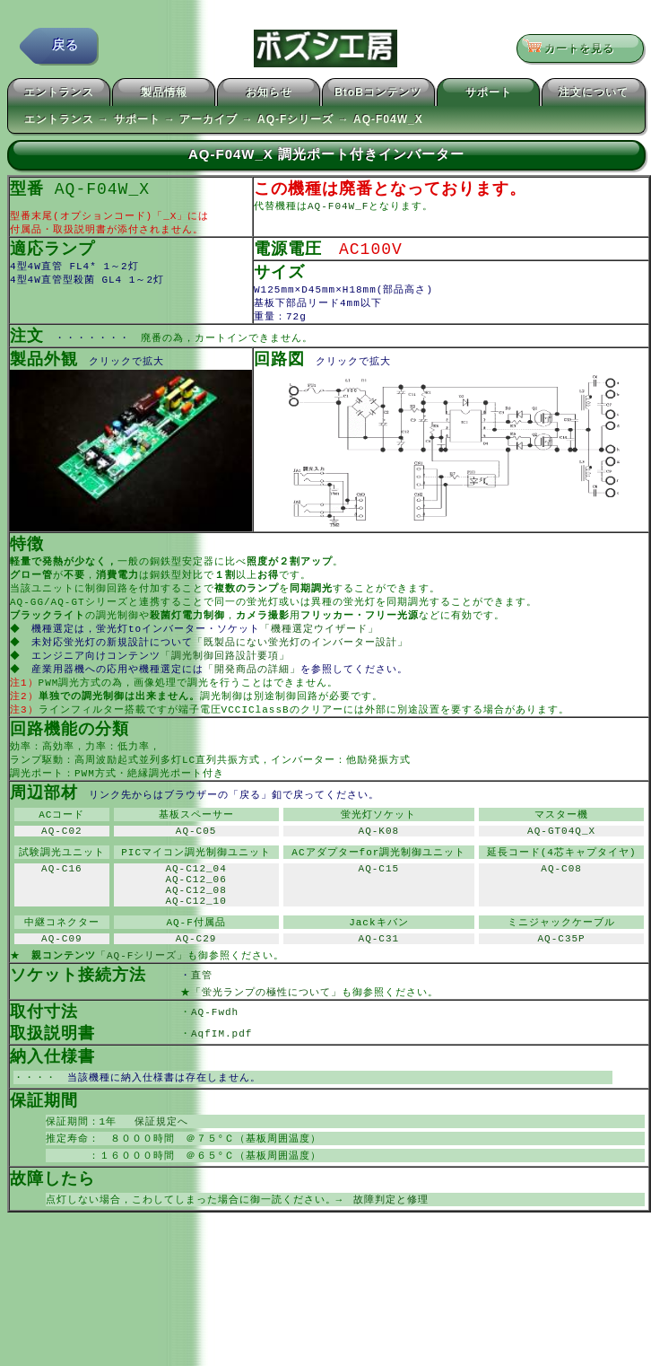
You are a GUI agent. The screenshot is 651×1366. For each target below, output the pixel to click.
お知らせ (269, 95)
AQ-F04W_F (338, 209)
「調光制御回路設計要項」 (226, 674)
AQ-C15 (379, 902)
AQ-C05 (196, 861)
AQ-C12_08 (195, 929)
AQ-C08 (561, 902)
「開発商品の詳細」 (253, 689)
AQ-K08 (379, 861)
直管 (228, 1022)
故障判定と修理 (391, 1257)
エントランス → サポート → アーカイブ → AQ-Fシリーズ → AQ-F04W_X (223, 122)
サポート (488, 95)
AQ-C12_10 (195, 943)
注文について (594, 95)
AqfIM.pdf (221, 1083)
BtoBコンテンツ (378, 95)
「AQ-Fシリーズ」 (141, 1002)
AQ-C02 (61, 861)
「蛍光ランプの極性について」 (266, 1040)
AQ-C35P (562, 984)
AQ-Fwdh (215, 1061)
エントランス (59, 95)
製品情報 (164, 95)
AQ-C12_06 (195, 916)
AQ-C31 (379, 984)
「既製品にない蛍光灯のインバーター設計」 (302, 660)
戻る (65, 48)
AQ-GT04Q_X (561, 861)
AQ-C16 (61, 902)
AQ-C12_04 (195, 902)
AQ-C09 (61, 984)
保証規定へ (156, 1175)
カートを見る (574, 49)
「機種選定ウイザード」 (321, 645)
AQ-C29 (196, 984)
